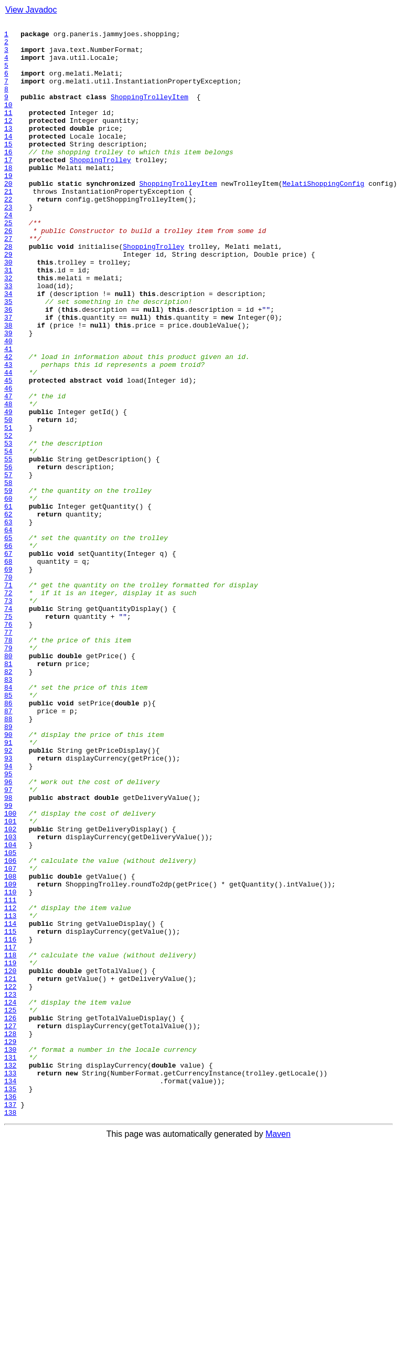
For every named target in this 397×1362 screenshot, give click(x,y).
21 (8, 225)
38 (8, 386)
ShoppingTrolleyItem (149, 112)
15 (8, 169)
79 (8, 773)
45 (8, 452)
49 (8, 490)
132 (10, 1274)
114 (10, 1104)
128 (10, 1236)
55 (8, 547)
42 (8, 424)
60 (8, 594)
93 (8, 906)
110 (10, 1066)
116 (10, 1123)
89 (8, 868)
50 (8, 499)
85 (8, 830)
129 (10, 1246)
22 (8, 235)
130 (10, 1255)
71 (8, 698)
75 (8, 736)
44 (8, 443)
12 (8, 140)
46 (8, 462)
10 (8, 121)
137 (10, 1321)
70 (8, 688)
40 (8, 405)
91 (8, 887)
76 (8, 745)
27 (8, 282)
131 (10, 1265)
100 (10, 972)
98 (8, 953)
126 (10, 1217)
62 (8, 613)
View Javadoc (31, 9)
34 (8, 348)
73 (8, 717)
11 (8, 131)
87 (8, 849)
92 (8, 896)
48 (8, 480)
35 (8, 358)
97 (8, 943)
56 (8, 556)
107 (10, 1038)
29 (8, 301)
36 (8, 367)
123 (10, 1189)
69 (8, 679)
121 (10, 1170)
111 (10, 1076)
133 (10, 1284)
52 (8, 518)
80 (8, 783)
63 (8, 622)
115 (10, 1113)
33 (8, 339)
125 (10, 1208)
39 (8, 395)
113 (10, 1095)
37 (8, 377)
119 (10, 1151)
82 (8, 802)
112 (10, 1085)
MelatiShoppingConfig (323, 216)
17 (8, 188)
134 (10, 1293)
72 (8, 707)
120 (10, 1161)
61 (8, 603)
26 (8, 273)
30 (8, 310)
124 (10, 1198)
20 (8, 216)
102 (10, 991)
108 (10, 1047)
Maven (278, 1352)
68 (8, 669)
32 (8, 329)
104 (10, 1010)
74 (8, 726)
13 (8, 150)
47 (8, 471)
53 (8, 528)
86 (8, 839)
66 (8, 651)
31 (8, 320)
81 (8, 792)
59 (8, 584)
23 (8, 244)
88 (8, 858)
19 (8, 207)
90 (8, 877)
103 (10, 1000)
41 (8, 414)
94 (8, 915)
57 (8, 566)
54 (8, 537)
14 (8, 159)
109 (10, 1057)
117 (10, 1132)
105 (10, 1019)
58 (8, 575)
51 (8, 509)
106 (10, 1028)
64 (8, 632)
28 (8, 292)
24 (8, 254)
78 (8, 764)
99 (8, 962)
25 (8, 263)
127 (10, 1227)
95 (8, 925)
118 (10, 1142)
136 (10, 1312)
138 (10, 1331)
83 (8, 811)
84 (8, 821)
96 (8, 934)
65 (8, 641)
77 (8, 754)
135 (10, 1302)
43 (8, 433)
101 (10, 981)
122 (10, 1180)
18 (8, 197)
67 (8, 660)
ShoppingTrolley (100, 188)
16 (8, 178)
